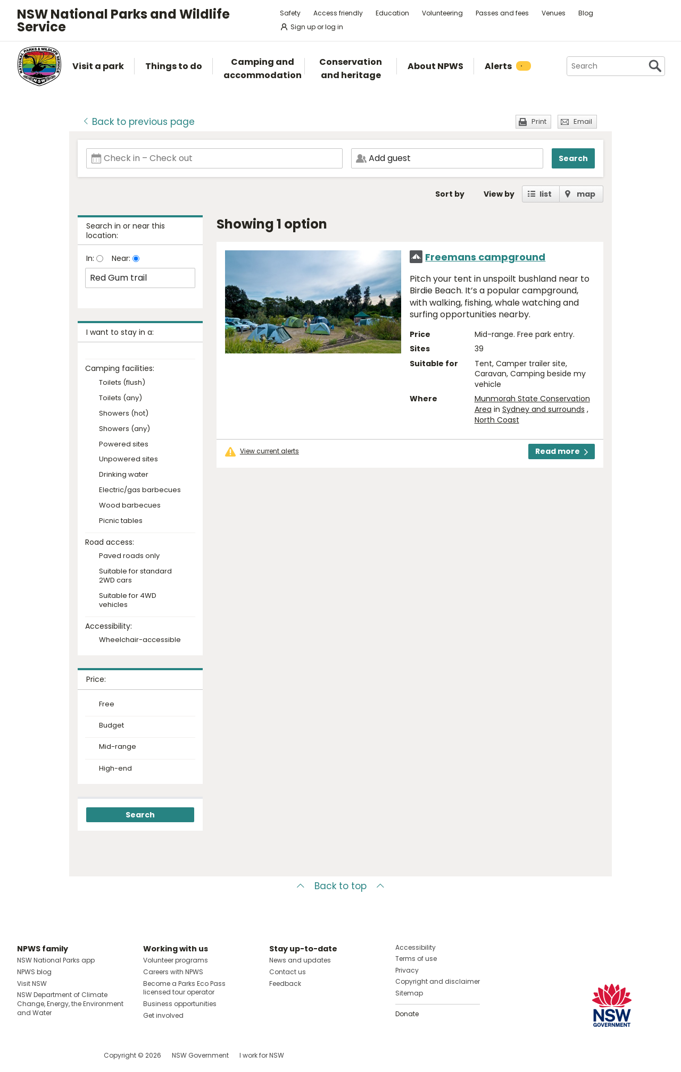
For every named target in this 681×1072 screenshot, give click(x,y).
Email (583, 121)
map (586, 194)
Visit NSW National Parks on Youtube (72, 1055)
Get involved (163, 1015)
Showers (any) (124, 429)
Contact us (287, 971)
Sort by (449, 194)
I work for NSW (261, 1055)
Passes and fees (502, 13)
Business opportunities (180, 1003)
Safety (290, 13)
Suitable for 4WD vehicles (127, 601)
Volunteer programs (175, 960)
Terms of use (416, 958)
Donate (407, 1013)
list (545, 194)
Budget (111, 725)
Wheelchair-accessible (140, 640)
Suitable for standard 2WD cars (135, 576)
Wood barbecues (130, 505)
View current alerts (269, 451)
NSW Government (200, 1055)
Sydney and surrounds (543, 409)
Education (392, 13)
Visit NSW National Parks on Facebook (27, 1055)
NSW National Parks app (56, 960)
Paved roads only (129, 556)
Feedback (285, 983)
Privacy (407, 970)
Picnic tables (121, 521)
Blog (585, 13)
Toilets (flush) (122, 382)
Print (538, 121)
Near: (122, 258)
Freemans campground (485, 257)
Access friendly (338, 13)
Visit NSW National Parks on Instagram (50, 1055)
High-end (115, 768)
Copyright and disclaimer (437, 981)
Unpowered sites (128, 459)
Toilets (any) (120, 398)
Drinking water (123, 474)
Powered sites (123, 444)
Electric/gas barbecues (140, 490)
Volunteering (442, 13)
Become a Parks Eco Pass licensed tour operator (184, 988)
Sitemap (409, 993)
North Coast (497, 420)
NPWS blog (34, 971)
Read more (561, 451)
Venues (554, 13)
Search (573, 158)
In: (91, 258)
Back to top (340, 886)
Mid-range (117, 747)
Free (106, 704)
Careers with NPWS (173, 971)
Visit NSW (32, 983)
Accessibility (415, 947)
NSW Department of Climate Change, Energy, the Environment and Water (70, 1003)
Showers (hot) (123, 413)
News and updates (300, 960)
